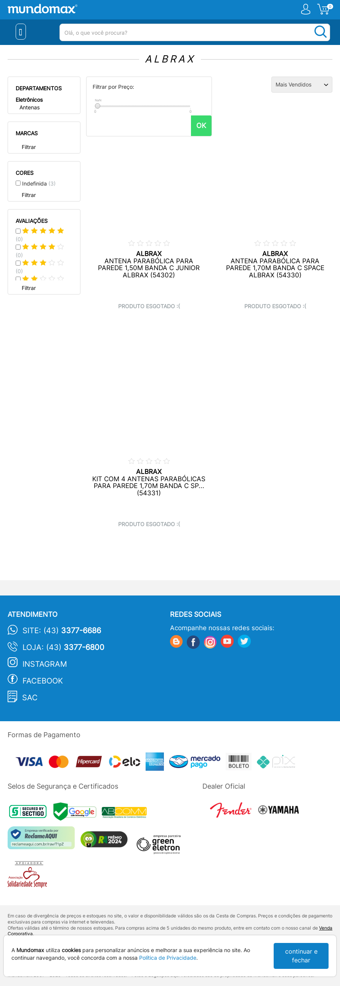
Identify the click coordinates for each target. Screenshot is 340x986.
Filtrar (29, 147)
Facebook (42, 680)
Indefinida (39, 183)
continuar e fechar (301, 956)
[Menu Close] (21, 32)
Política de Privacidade (167, 957)
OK (201, 126)
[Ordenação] (301, 85)
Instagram (44, 664)
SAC (30, 697)
